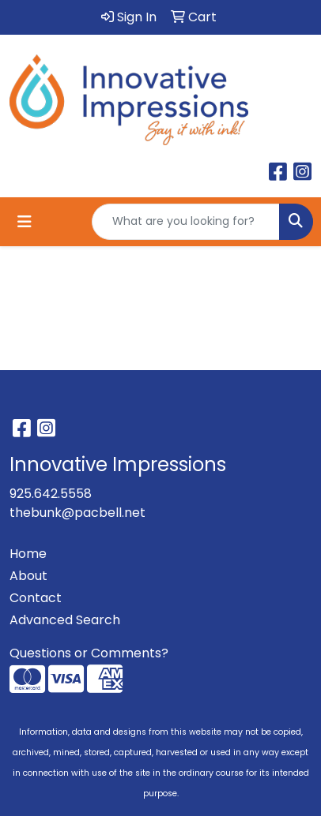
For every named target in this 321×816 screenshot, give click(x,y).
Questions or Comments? (88, 653)
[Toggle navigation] (24, 222)
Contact (35, 598)
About (28, 576)
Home (28, 554)
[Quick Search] (186, 222)
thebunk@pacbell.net (77, 512)
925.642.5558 (50, 494)
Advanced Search (64, 620)
